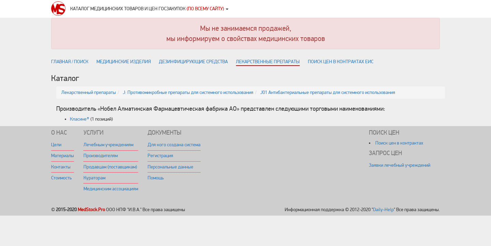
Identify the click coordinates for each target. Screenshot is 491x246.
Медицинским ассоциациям (111, 189)
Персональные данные (170, 167)
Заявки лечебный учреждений (399, 165)
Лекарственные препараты (268, 62)
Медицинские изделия (123, 62)
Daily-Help (383, 210)
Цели (56, 145)
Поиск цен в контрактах (399, 143)
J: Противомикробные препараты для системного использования (188, 92)
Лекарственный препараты (88, 92)
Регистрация (160, 156)
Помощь (156, 178)
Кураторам (94, 178)
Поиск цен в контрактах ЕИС (340, 62)
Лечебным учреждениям (108, 145)
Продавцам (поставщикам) (110, 167)
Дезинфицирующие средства (193, 62)
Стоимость (61, 178)
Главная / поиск (69, 62)
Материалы (62, 156)
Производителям (101, 156)
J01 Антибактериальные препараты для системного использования (327, 92)
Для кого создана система (174, 145)
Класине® (79, 119)
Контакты (61, 167)
